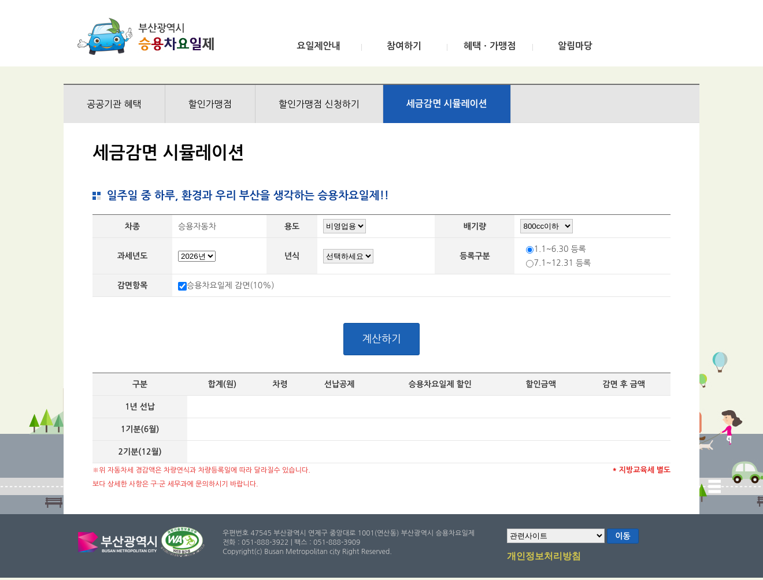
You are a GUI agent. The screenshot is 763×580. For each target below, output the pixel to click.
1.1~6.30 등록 (560, 249)
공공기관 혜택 (114, 104)
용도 (291, 226)
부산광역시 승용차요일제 (149, 36)
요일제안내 (318, 46)
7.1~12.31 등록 (562, 263)
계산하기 (381, 339)
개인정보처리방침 (544, 557)
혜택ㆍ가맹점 (490, 46)
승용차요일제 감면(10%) (231, 285)
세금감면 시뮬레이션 (446, 103)
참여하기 (404, 46)
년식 (291, 256)
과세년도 (132, 256)
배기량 (475, 226)
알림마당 (575, 46)
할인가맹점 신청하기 (319, 104)
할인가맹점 (210, 104)
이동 (622, 536)
